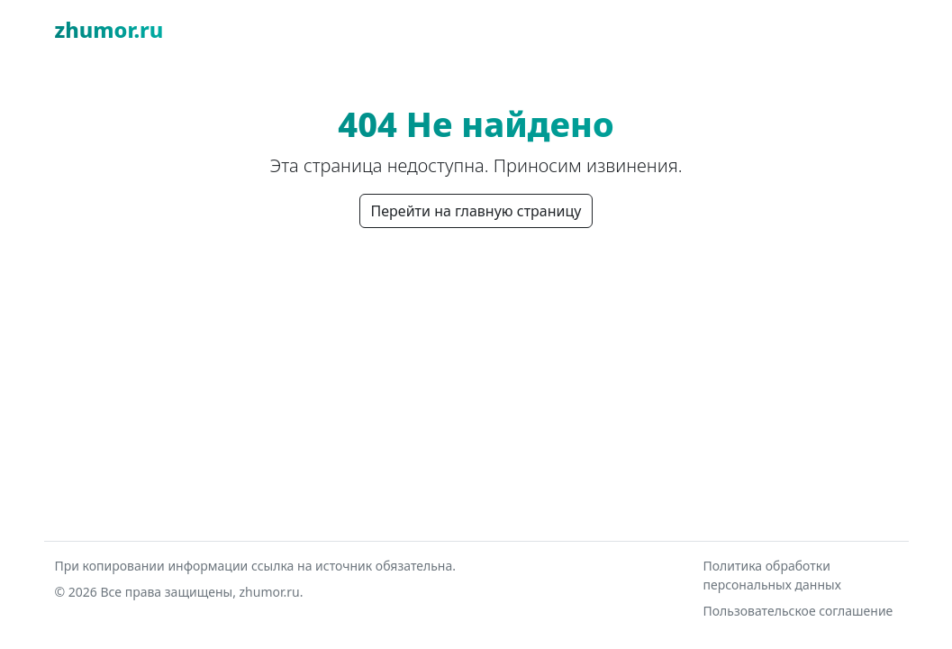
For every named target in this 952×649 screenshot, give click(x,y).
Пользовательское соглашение (798, 610)
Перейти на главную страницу (476, 211)
